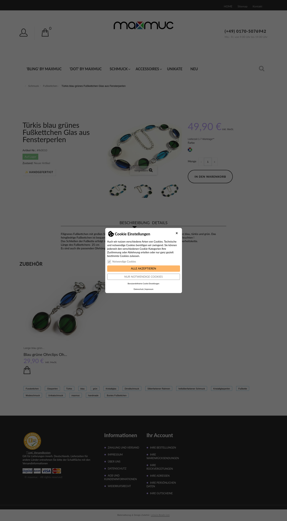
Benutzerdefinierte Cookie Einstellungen (143, 283)
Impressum (149, 289)
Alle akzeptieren (143, 268)
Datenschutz (139, 289)
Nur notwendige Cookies (143, 276)
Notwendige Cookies (121, 261)
